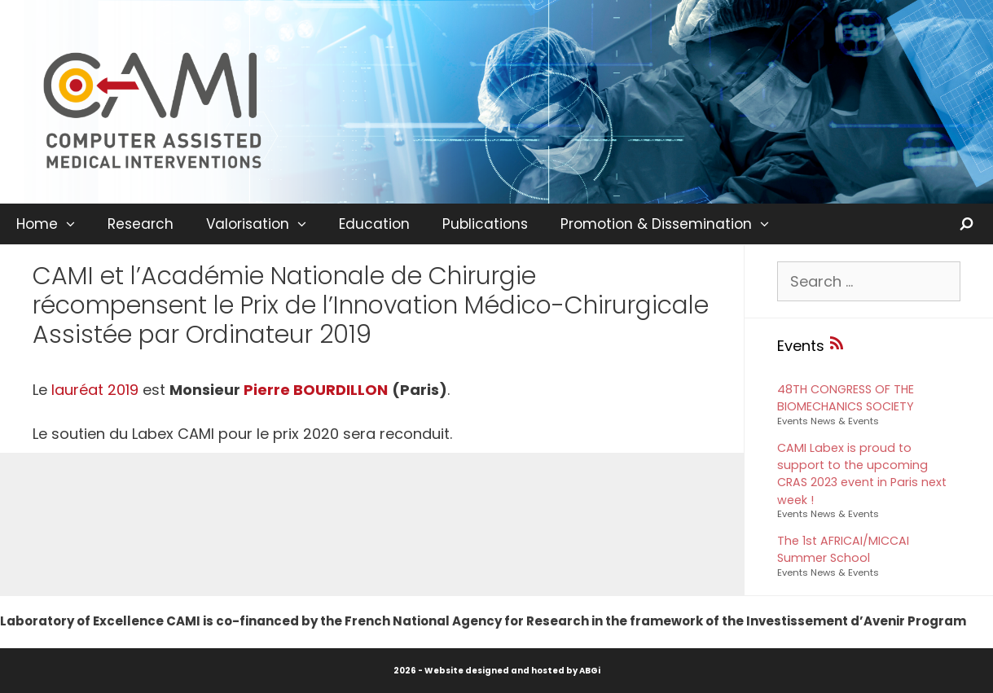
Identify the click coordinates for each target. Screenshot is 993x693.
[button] (74, 224)
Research (141, 224)
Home (53, 224)
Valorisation (264, 224)
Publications (485, 224)
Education (374, 224)
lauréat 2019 (94, 389)
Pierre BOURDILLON (316, 389)
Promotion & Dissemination (672, 224)
